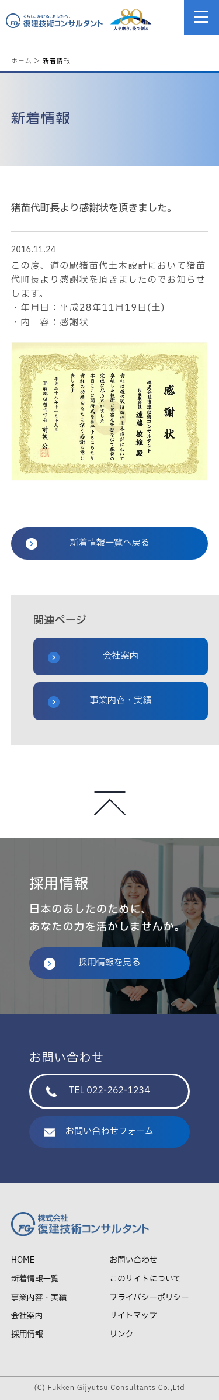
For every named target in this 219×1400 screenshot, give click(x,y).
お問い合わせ (134, 1260)
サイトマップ (133, 1315)
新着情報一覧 (35, 1279)
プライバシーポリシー (149, 1297)
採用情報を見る (92, 963)
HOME (22, 1260)
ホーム (21, 60)
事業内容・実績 (100, 701)
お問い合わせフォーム (99, 1131)
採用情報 (27, 1334)
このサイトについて (146, 1279)
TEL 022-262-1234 (98, 1090)
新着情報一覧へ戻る (88, 543)
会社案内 (93, 656)
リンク (122, 1334)
